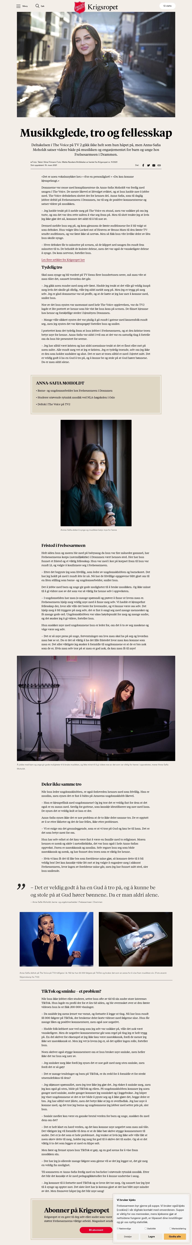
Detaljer (128, 1236)
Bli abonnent (96, 1230)
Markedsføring (179, 1228)
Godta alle (175, 1236)
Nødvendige (125, 1228)
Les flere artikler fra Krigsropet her (63, 259)
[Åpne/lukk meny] (22, 6)
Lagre (151, 1236)
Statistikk (151, 1228)
